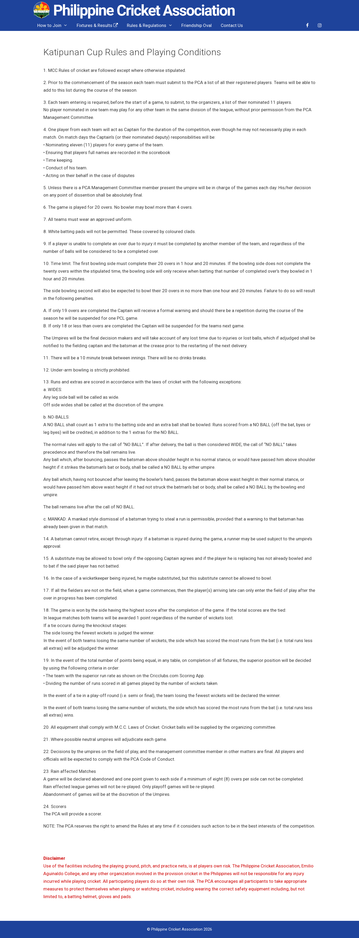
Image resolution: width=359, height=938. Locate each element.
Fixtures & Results (97, 25)
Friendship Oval (196, 25)
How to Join (54, 25)
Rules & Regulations (152, 25)
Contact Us (232, 25)
